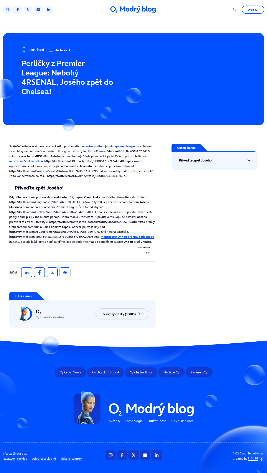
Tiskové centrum (71, 458)
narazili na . (26, 161)
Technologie (114, 21)
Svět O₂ (90, 21)
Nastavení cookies (15, 458)
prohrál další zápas (127, 237)
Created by (248, 459)
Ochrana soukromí (44, 458)
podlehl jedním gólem (110, 146)
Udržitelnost (141, 21)
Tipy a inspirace (171, 21)
